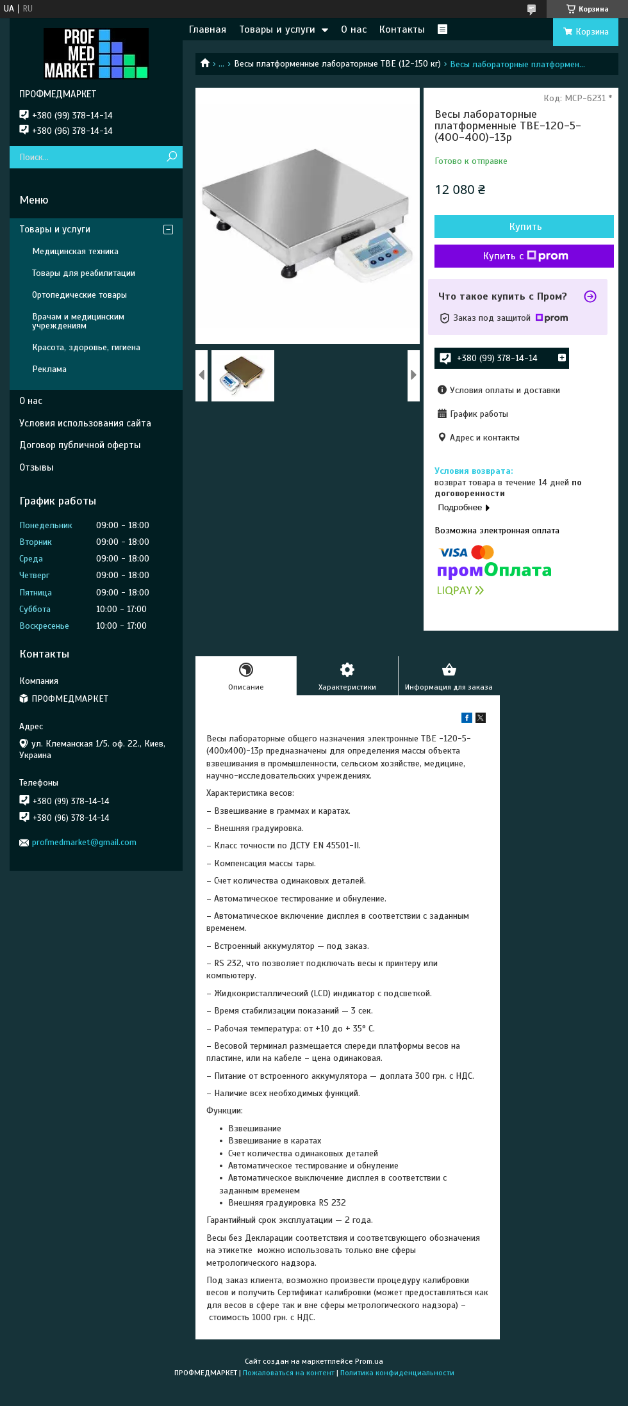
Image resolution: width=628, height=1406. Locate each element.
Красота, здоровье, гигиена (86, 347)
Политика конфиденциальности (397, 1372)
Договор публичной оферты (80, 445)
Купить (525, 226)
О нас (354, 29)
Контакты (402, 29)
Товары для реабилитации (83, 273)
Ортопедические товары (79, 294)
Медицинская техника (75, 251)
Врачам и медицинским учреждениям (78, 321)
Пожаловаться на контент (289, 1372)
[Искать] (171, 157)
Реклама (49, 369)
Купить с (525, 256)
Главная (207, 29)
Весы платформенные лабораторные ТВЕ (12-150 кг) (337, 63)
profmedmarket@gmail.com (84, 842)
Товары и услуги (277, 29)
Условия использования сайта (85, 423)
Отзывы (36, 467)
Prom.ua (369, 1361)
